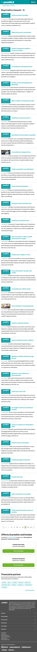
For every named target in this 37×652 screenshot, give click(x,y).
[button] (2, 2)
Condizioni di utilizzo (5, 635)
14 (28, 527)
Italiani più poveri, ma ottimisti (21, 32)
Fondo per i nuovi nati (18, 391)
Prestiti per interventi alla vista (21, 203)
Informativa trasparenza (5, 636)
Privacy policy (3, 632)
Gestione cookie (4, 638)
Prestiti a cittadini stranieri (20, 323)
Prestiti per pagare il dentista (21, 460)
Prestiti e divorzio (17, 477)
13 (25, 527)
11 (19, 527)
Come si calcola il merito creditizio (22, 340)
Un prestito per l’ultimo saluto (21, 289)
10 (17, 527)
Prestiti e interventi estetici (20, 443)
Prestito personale (18, 544)
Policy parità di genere (5, 639)
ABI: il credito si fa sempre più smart (23, 101)
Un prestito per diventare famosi (22, 66)
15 (30, 527)
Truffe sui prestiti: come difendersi (23, 169)
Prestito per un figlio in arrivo (21, 254)
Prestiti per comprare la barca (21, 118)
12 (22, 527)
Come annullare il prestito (20, 15)
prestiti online (11, 537)
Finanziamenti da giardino (20, 186)
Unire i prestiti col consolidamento (23, 306)
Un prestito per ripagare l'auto (21, 152)
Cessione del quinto (18, 558)
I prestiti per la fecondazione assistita (24, 135)
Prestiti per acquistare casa (20, 220)
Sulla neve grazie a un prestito (21, 494)
